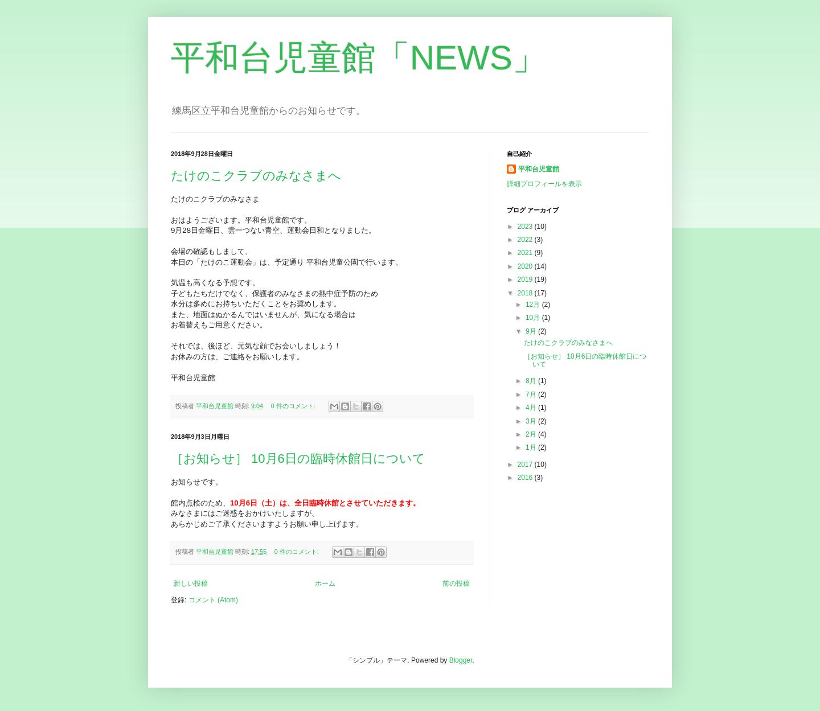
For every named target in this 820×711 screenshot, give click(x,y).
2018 (526, 293)
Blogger (461, 660)
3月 (532, 421)
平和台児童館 (538, 169)
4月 (532, 408)
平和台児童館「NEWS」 (359, 58)
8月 (532, 381)
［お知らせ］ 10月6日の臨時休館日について (298, 458)
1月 (532, 447)
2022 (526, 240)
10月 (534, 318)
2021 (526, 253)
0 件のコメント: (294, 405)
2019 (526, 279)
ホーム (325, 583)
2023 (526, 227)
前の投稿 (456, 583)
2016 (526, 478)
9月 (532, 331)
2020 (526, 266)
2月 (532, 434)
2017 (526, 464)
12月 (534, 305)
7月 (532, 394)
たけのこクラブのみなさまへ (256, 175)
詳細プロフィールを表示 (544, 184)
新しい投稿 (191, 583)
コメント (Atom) (213, 600)
